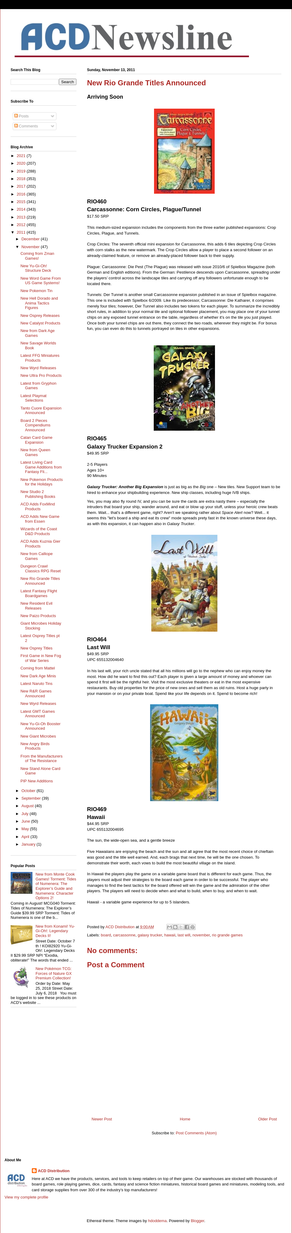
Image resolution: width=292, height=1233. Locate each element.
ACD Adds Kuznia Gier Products (40, 543)
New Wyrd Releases (38, 368)
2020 (22, 163)
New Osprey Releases (39, 315)
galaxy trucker (150, 935)
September (32, 798)
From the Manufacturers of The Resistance (41, 758)
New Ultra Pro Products (41, 375)
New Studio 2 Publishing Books (37, 494)
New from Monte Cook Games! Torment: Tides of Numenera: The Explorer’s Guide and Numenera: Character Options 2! (55, 886)
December (31, 239)
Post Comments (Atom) (196, 1133)
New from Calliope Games (36, 556)
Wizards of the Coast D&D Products (38, 531)
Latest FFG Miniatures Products (39, 358)
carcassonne (124, 935)
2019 (22, 171)
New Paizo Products (38, 615)
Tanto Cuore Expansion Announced (40, 410)
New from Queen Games (35, 452)
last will (184, 935)
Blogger (197, 1220)
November (31, 247)
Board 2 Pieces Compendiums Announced (35, 425)
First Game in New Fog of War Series (40, 658)
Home (185, 1119)
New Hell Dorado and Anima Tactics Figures (39, 303)
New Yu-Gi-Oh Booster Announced (40, 726)
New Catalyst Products (40, 323)
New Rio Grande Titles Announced (40, 581)
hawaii (169, 935)
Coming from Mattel (37, 668)
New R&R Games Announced (36, 693)
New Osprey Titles (36, 648)
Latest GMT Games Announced (37, 713)
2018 (22, 178)
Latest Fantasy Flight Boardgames (38, 593)
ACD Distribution (54, 1171)
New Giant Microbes (38, 736)
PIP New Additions (36, 781)
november (201, 935)
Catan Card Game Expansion (36, 440)
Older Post (267, 1119)
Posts (21, 116)
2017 (22, 186)
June (26, 821)
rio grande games (227, 935)
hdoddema (157, 1220)
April (26, 836)
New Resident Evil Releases (36, 605)
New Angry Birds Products (34, 746)
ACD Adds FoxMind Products (37, 506)
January (29, 844)
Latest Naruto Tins (36, 683)
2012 (22, 224)
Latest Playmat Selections (33, 398)
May (26, 829)
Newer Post (102, 1119)
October (29, 790)
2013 (22, 217)
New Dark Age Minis (38, 676)
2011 (22, 232)
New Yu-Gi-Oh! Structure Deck (35, 268)
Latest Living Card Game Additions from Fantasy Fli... (41, 467)
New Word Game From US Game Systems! (40, 280)
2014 (22, 209)
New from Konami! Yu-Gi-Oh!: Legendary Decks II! (55, 931)
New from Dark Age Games (37, 333)
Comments (26, 126)
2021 (22, 155)
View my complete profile (26, 1197)
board (106, 935)
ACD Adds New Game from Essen (39, 519)
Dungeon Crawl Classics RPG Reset (40, 568)
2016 (22, 194)
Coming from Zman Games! (37, 256)
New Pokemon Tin (36, 290)
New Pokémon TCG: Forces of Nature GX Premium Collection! (53, 973)
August (28, 806)
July (26, 813)
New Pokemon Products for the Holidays (41, 482)
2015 (22, 201)
